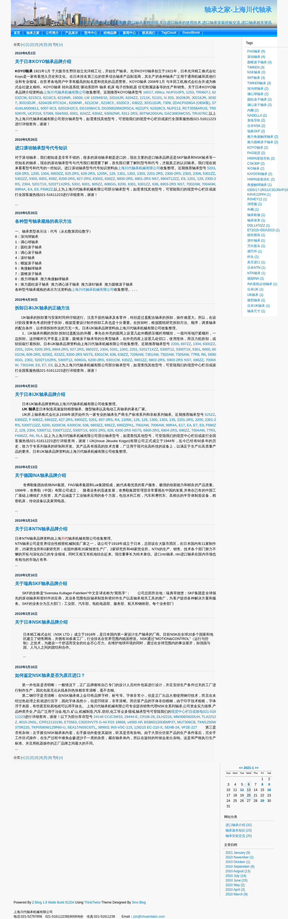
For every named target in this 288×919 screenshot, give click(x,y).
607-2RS (105, 420)
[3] (36, 44)
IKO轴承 (255, 168)
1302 (131, 173)
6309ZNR (112, 113)
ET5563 (70, 722)
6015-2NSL (28, 722)
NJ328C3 (157, 108)
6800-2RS (125, 179)
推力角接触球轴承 (262, 137)
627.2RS (77, 349)
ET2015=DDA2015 (263, 230)
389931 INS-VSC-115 (115, 727)
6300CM (74, 425)
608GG (110, 184)
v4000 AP (134, 722)
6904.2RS (60, 349)
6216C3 (49, 98)
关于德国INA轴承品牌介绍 (40, 475)
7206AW (136, 354)
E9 (183, 179)
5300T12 (167, 349)
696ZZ (198, 360)
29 (262, 801)
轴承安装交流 (239, 836)
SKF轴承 (256, 78)
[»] (61, 44)
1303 (141, 173)
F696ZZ (46, 189)
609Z (53, 179)
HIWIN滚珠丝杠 (261, 179)
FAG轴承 (256, 51)
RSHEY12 (257, 199)
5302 (76, 184)
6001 (74, 113)
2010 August (238, 871)
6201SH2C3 (67, 108)
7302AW (167, 354)
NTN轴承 (256, 273)
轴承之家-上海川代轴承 (238, 9)
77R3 (210, 430)
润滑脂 (254, 204)
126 (137, 420)
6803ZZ (96, 425)
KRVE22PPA (259, 194)
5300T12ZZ (31, 425)
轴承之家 (32, 33)
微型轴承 (256, 300)
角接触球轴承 (259, 185)
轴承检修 (256, 215)
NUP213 (173, 108)
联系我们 (148, 33)
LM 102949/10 (95, 98)
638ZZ (137, 103)
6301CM (101, 354)
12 (242, 790)
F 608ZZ (35, 420)
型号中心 (90, 33)
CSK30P (256, 163)
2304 (197, 173)
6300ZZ (209, 344)
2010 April (235, 890)
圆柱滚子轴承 (259, 99)
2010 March (237, 894)
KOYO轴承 (257, 147)
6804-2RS (169, 430)
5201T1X (39, 184)
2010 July (236, 876)
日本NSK (256, 126)
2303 (187, 173)
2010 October (238, 862)
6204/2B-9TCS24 (53, 103)
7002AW (193, 184)
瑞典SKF (256, 131)
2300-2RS (173, 173)
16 (269, 790)
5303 (33, 179)
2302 (29, 360)
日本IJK (255, 289)
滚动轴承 (256, 57)
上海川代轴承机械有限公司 (64, 92)
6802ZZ (92, 349)
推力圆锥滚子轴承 (262, 142)
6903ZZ (57, 173)
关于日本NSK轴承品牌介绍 (41, 622)
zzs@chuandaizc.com (149, 916)
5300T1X (183, 349)
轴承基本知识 (239, 830)
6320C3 (123, 103)
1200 (35, 173)
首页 (17, 33)
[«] (22, 44)
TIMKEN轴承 (259, 83)
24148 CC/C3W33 (108, 717)
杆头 (253, 257)
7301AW (151, 354)
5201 (114, 349)
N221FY (142, 108)
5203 (211, 168)
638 (155, 184)
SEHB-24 (171, 727)
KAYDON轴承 (259, 174)
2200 (175, 344)
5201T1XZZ (148, 349)
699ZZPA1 (125, 425)
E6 (38, 365)
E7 (44, 365)
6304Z (97, 113)
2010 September (240, 866)
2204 (29, 349)
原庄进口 (256, 262)
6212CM (92, 103)
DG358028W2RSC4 (117, 108)
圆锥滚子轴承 (259, 62)
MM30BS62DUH (187, 717)
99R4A (20, 189)
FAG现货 (256, 153)
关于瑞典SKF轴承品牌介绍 (41, 583)
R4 (117, 420)
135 (172, 420)
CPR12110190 (50, 722)
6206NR (76, 103)
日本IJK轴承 (258, 306)
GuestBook (191, 33)
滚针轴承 (256, 240)
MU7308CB (186, 722)
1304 (45, 173)
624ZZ (85, 113)
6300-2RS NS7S (80, 354)
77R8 (195, 354)
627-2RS (84, 179)
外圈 (253, 209)
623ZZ (59, 354)
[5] (45, 44)
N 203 (169, 98)
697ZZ (186, 344)
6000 (206, 349)
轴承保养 (256, 220)
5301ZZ (209, 173)
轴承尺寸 (256, 311)
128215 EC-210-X (148, 727)
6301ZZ (144, 184)
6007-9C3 (48, 108)
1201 (191, 179)
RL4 (39, 436)
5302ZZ (21, 179)
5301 (196, 349)
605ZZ (97, 184)
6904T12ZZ (170, 179)
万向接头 (256, 246)
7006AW (157, 425)
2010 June (237, 880)
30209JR (183, 98)
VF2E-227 (189, 727)
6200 (122, 184)
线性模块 (256, 235)
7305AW (182, 354)
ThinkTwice (92, 902)
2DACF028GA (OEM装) (191, 103)
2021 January (238, 853)
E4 (30, 189)
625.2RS (72, 173)
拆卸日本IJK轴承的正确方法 (42, 308)
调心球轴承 (257, 94)
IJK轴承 (255, 295)
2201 (19, 349)
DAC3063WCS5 (177, 113)
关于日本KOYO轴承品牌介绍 (43, 61)
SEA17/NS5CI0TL (81, 727)
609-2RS (33, 354)
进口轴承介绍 (239, 825)
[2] (32, 44)
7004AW (208, 184)
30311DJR (152, 103)
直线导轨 (256, 120)
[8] (56, 44)
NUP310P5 (175, 92)
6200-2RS (67, 179)
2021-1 (249, 768)
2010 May (235, 885)
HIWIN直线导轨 (261, 158)
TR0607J (203, 92)
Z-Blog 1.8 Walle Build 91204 (53, 902)
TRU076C (200, 113)
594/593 (61, 113)
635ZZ (127, 360)
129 (112, 173)
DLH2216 (164, 717)
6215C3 (35, 98)
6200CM (58, 425)
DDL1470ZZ (258, 225)
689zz (159, 92)
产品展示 (71, 33)
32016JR (116, 98)
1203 (190, 92)
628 (110, 430)
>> (257, 768)
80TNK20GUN (151, 113)
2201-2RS (155, 173)
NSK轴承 (256, 72)
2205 (199, 420)
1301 (121, 173)
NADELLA (257, 115)
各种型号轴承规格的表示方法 (43, 221)
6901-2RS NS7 (147, 179)
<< (241, 768)
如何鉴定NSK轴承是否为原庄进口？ (50, 675)
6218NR (64, 98)
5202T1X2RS (59, 184)
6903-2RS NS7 (172, 184)
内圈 (253, 110)
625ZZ (210, 414)
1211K (145, 98)
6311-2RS (130, 113)
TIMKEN (255, 67)
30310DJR (28, 103)
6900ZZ (81, 420)
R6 (203, 354)
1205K (102, 173)
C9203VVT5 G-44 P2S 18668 (102, 722)
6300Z (98, 179)
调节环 (254, 251)
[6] (50, 44)
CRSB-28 (147, 717)
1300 (153, 420)
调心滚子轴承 (259, 105)
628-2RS (22, 173)
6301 (132, 184)
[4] (41, 44)
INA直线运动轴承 (262, 284)
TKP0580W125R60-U (48, 727)
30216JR (199, 98)
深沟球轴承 (257, 88)
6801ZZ (140, 360)
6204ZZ (132, 98)
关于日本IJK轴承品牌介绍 (40, 394)
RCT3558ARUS (194, 108)
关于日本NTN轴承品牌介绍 (41, 529)
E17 (182, 425)
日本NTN (256, 268)
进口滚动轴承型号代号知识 (41, 148)
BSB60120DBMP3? (159, 722)
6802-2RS (157, 360)
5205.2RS (43, 349)
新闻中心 (129, 33)
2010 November (239, 857)
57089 (48, 113)
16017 (148, 92)
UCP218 (34, 113)
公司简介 (52, 33)
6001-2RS (97, 430)
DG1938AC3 (90, 108)
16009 (77, 98)
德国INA (255, 278)
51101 (157, 98)
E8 (50, 365)
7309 (167, 103)
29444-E (131, 717)
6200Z (47, 354)
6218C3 (107, 103)
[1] (27, 44)
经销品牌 (110, 33)
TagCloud (168, 33)
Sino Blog (139, 902)
